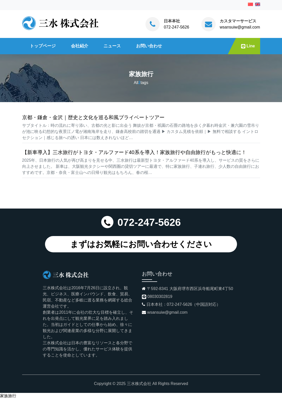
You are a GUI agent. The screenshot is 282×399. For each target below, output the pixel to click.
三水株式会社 (139, 383)
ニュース (112, 45)
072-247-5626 (176, 27)
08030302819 (159, 296)
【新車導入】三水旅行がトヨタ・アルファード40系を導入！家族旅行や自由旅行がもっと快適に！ (134, 152)
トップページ (43, 45)
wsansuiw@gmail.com (240, 27)
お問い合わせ (149, 45)
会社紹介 (79, 45)
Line (248, 46)
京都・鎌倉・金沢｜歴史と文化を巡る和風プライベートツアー (93, 117)
